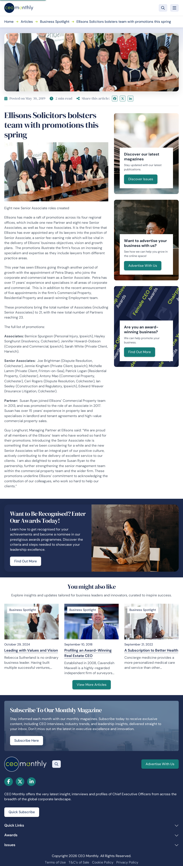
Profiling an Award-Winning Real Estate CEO (88, 653)
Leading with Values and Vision (31, 650)
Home (9, 21)
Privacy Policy (127, 862)
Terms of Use (55, 862)
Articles (27, 21)
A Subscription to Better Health (151, 650)
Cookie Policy (102, 862)
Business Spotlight (54, 21)
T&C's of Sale (79, 862)
